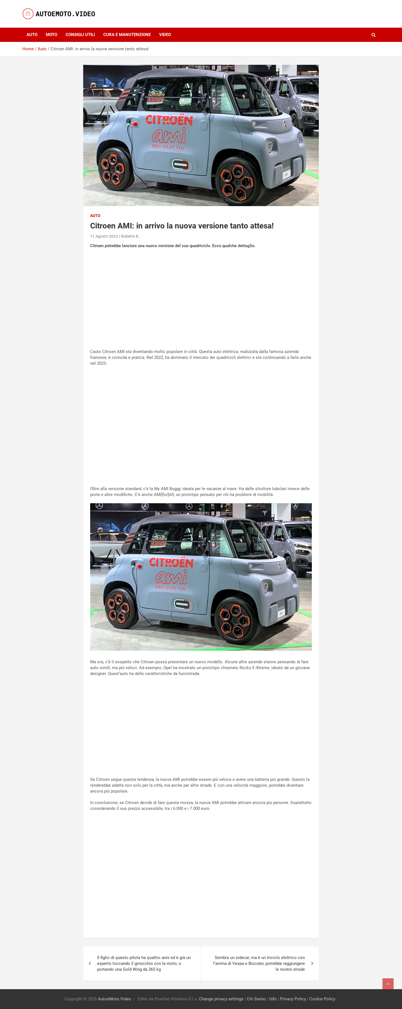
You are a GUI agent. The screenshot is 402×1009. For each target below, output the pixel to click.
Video (165, 34)
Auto (32, 34)
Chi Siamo (256, 998)
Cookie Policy (322, 998)
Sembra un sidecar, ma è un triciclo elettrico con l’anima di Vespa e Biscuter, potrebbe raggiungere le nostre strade (259, 963)
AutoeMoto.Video (114, 998)
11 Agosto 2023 (104, 236)
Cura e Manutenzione (127, 34)
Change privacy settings (221, 998)
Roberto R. (130, 236)
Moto (51, 34)
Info (273, 998)
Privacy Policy (293, 998)
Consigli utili (80, 34)
